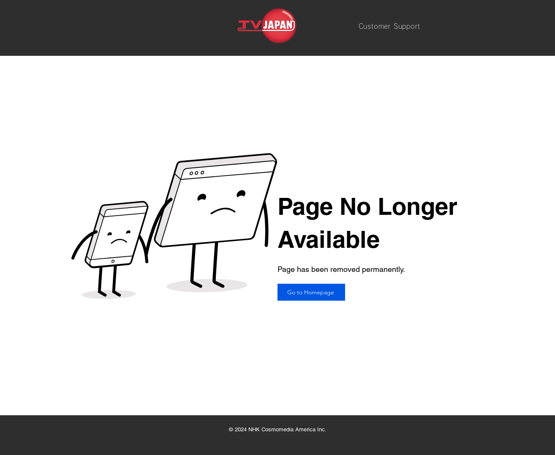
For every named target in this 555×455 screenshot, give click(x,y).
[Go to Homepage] (311, 292)
